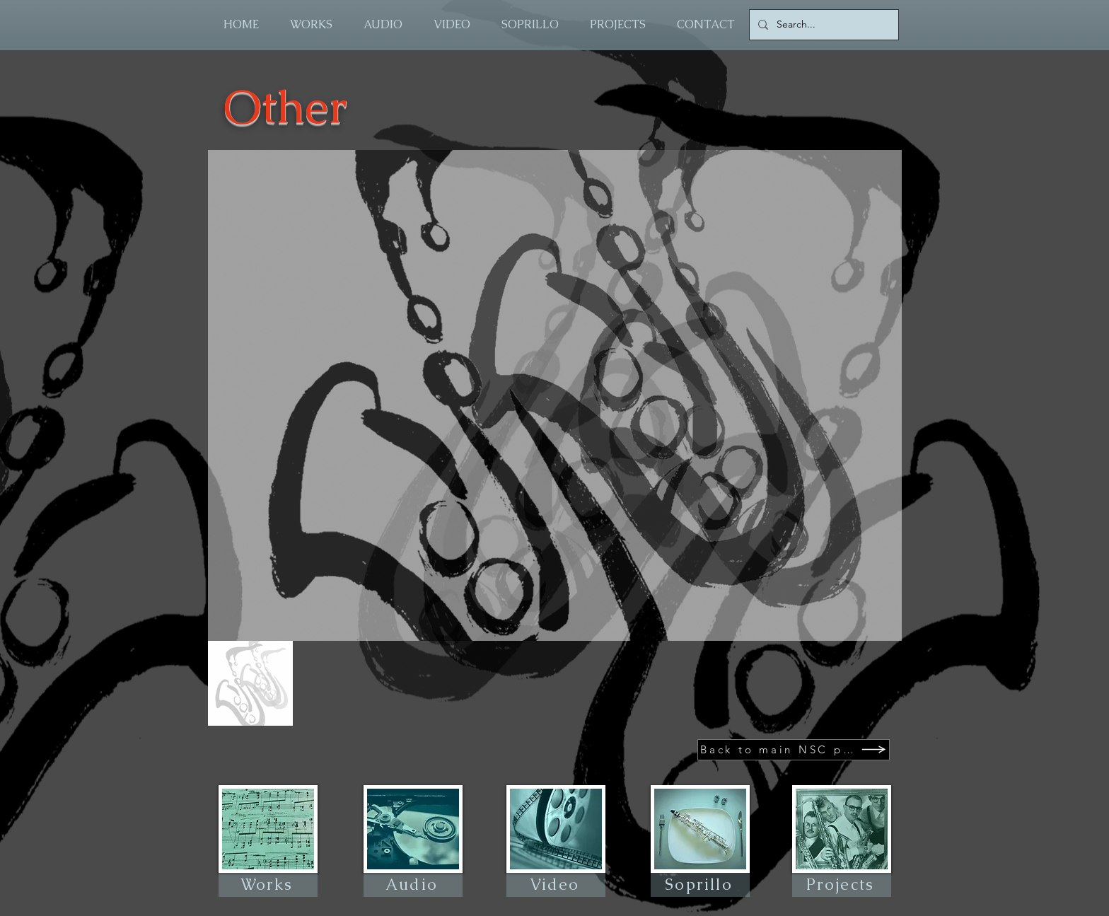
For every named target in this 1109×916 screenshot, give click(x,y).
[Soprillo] (700, 885)
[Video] (555, 885)
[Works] (268, 885)
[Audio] (413, 885)
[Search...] (823, 25)
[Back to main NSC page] (793, 749)
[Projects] (841, 885)
